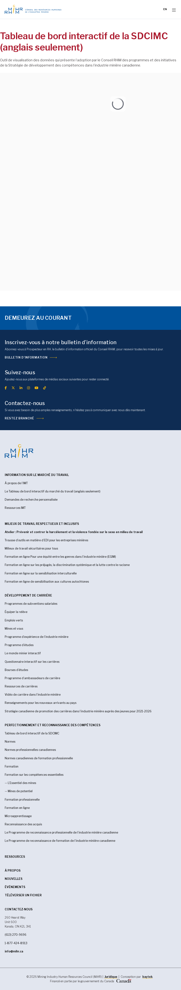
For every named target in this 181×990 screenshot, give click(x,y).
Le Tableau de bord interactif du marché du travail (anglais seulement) (52, 491)
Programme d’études (19, 645)
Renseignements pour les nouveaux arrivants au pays (40, 703)
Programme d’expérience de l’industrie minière (36, 637)
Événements (15, 887)
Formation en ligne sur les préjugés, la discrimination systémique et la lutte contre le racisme (67, 565)
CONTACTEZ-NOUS (19, 909)
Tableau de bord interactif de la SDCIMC (32, 733)
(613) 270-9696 (15, 934)
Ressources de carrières (21, 686)
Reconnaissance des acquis (23, 824)
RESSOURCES (15, 856)
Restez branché (19, 418)
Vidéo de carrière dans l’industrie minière (33, 694)
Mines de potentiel (20, 791)
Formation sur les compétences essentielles (34, 774)
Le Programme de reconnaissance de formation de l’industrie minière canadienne (60, 840)
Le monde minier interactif (23, 653)
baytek (147, 976)
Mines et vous (14, 628)
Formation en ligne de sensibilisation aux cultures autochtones (47, 581)
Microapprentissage (18, 816)
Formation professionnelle (22, 799)
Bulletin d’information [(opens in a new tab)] (26, 357)
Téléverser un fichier (23, 895)
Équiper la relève (16, 612)
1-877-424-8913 (16, 943)
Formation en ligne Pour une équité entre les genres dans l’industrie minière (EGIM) (60, 556)
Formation (11, 766)
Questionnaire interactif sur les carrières (32, 661)
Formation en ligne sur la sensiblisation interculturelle (41, 573)
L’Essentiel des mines (22, 783)
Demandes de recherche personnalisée (31, 499)
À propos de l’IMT (16, 483)
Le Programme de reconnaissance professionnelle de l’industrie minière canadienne (61, 832)
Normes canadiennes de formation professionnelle (39, 758)
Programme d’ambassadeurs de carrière (32, 678)
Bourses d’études (16, 670)
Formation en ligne (17, 808)
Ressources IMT (15, 508)
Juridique (110, 976)
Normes (10, 741)
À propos (13, 870)
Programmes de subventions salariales (31, 603)
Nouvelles (13, 879)
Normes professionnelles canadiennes (30, 750)
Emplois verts (14, 620)
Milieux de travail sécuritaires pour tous (31, 548)
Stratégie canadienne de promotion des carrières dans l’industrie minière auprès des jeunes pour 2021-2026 (78, 711)
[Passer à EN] (165, 9)
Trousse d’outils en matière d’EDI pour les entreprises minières (46, 540)
